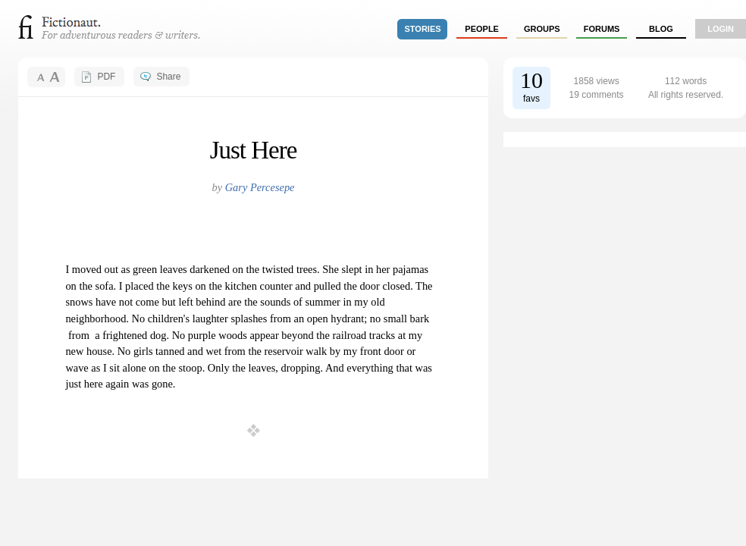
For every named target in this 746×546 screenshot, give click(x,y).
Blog (661, 28)
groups (542, 28)
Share (168, 76)
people (482, 28)
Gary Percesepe (260, 187)
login (720, 28)
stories (423, 28)
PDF (106, 76)
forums (602, 28)
